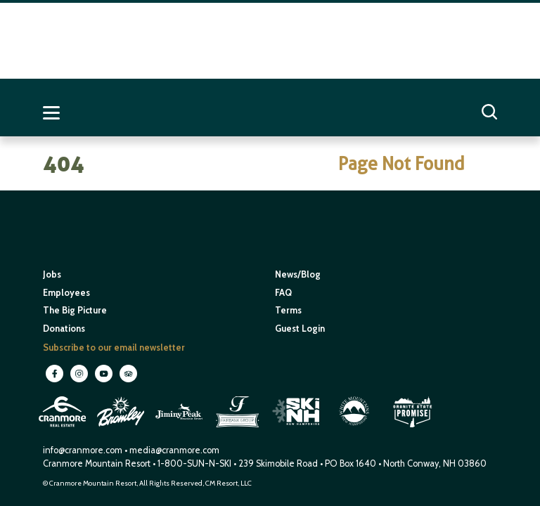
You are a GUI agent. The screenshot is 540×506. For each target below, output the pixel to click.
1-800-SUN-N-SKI (194, 463)
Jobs (52, 274)
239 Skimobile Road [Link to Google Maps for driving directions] (278, 463)
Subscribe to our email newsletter (114, 347)
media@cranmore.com (174, 450)
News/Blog (298, 274)
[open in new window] (63, 429)
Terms (288, 310)
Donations (64, 328)
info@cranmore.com (83, 450)
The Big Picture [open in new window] (75, 310)
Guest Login (300, 328)
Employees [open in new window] (66, 292)
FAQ (283, 292)
